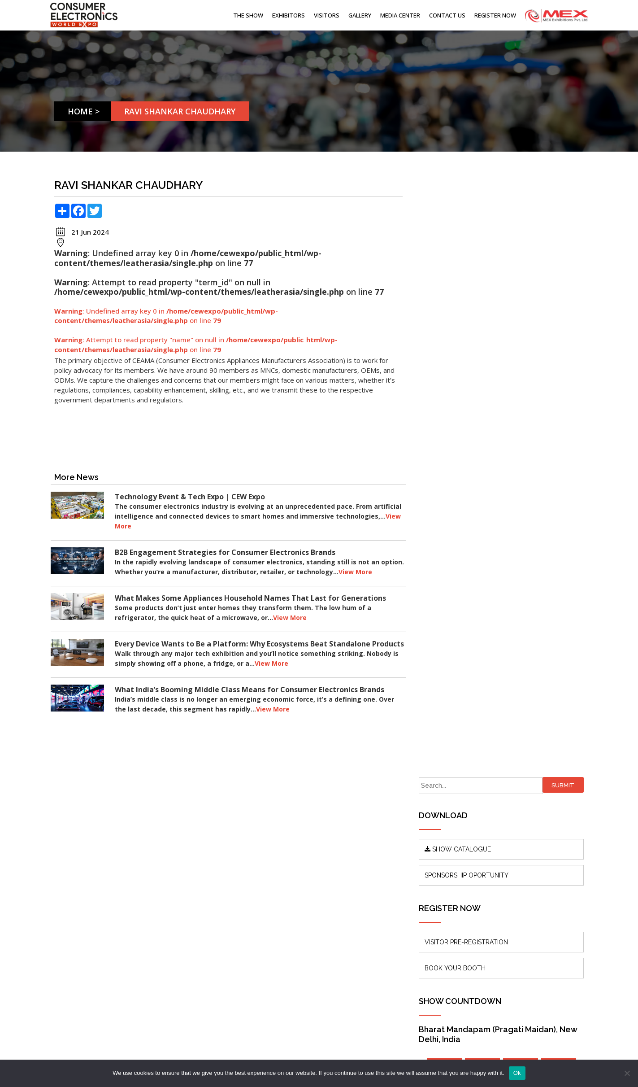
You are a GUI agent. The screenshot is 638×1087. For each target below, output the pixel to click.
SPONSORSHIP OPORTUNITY (481, 276)
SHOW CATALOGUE (472, 250)
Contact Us (447, 15)
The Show (248, 15)
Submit (566, 186)
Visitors (326, 15)
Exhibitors (288, 15)
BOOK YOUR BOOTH (469, 369)
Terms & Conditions (218, 945)
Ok (517, 1073)
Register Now (495, 15)
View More (180, 526)
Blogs (197, 878)
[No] (626, 1073)
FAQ (195, 932)
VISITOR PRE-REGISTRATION (481, 343)
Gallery (359, 15)
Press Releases (211, 891)
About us (202, 864)
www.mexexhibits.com (120, 962)
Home (80, 111)
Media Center (400, 15)
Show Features (211, 905)
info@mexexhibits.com (331, 893)
